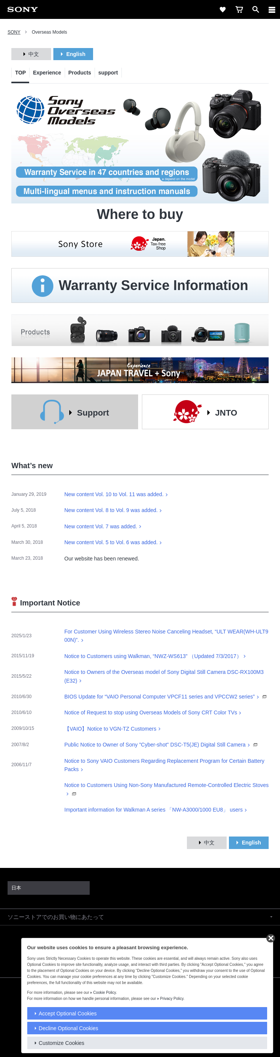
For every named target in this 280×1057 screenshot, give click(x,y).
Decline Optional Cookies (68, 1028)
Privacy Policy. (172, 998)
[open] (255, 9)
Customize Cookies (61, 1043)
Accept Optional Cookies (67, 1013)
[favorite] (222, 9)
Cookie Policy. (105, 992)
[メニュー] (272, 9)
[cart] (239, 9)
